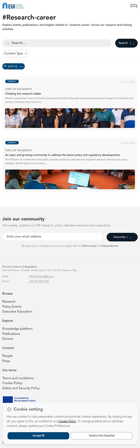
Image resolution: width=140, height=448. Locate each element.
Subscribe (122, 237)
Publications (11, 334)
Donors (7, 338)
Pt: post (14, 66)
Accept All (38, 435)
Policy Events (11, 306)
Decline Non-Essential (101, 435)
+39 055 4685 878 (39, 281)
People (7, 356)
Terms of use (89, 246)
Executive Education (17, 311)
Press (6, 361)
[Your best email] (52, 237)
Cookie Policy (12, 383)
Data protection (109, 246)
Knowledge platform (17, 329)
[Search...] (57, 43)
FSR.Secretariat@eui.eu (41, 276)
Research (9, 301)
